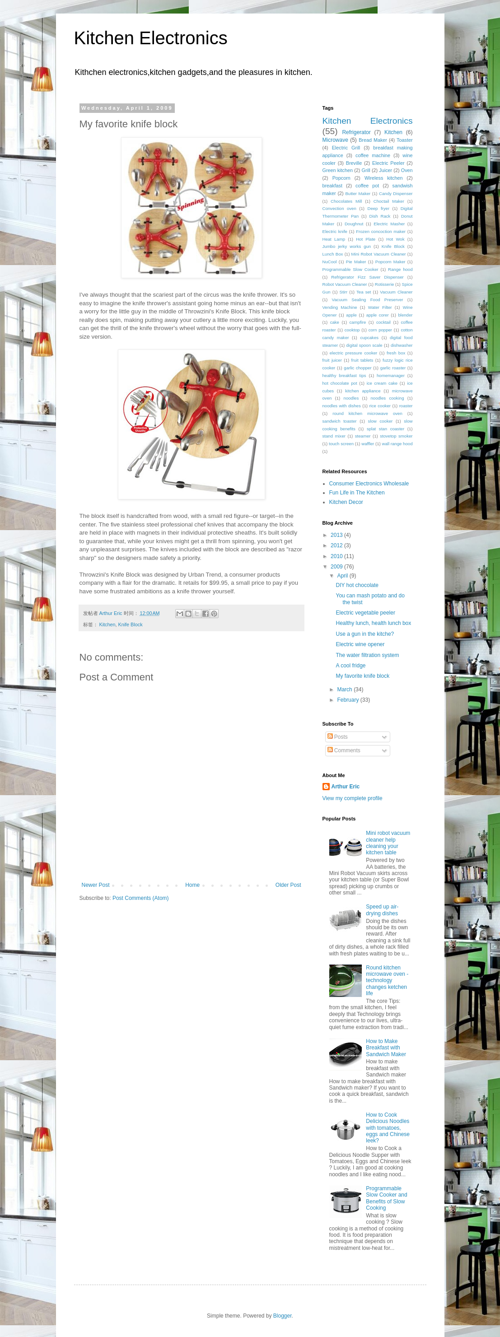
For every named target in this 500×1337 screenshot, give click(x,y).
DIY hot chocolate (357, 585)
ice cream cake (382, 383)
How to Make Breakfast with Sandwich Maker (386, 1047)
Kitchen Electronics (151, 38)
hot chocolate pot (339, 383)
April (343, 576)
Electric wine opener (360, 644)
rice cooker (380, 405)
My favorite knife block (362, 676)
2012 (337, 545)
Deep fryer (379, 208)
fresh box (396, 352)
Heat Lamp (333, 239)
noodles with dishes (341, 405)
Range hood (400, 269)
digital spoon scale (364, 345)
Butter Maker (357, 193)
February (348, 700)
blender (405, 314)
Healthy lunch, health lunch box (373, 623)
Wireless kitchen (383, 178)
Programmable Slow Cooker (350, 269)
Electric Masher (389, 223)
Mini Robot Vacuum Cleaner (378, 254)
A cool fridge (350, 665)
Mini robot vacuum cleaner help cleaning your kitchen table (388, 843)
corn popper (380, 329)
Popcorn (341, 178)
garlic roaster (393, 367)
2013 (337, 535)
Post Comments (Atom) (140, 898)
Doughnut (354, 223)
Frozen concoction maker (381, 231)
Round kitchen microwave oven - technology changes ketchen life (387, 980)
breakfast (332, 185)
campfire (358, 322)
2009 (337, 567)
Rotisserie (384, 284)
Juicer (385, 170)
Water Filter (380, 307)
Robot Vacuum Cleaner (344, 284)
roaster (406, 405)
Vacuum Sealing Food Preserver (367, 299)
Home (192, 885)
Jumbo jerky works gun (346, 246)
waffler (367, 443)
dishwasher (402, 345)
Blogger (282, 1316)
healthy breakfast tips (344, 375)
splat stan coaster (385, 428)
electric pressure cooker (354, 352)
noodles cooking (387, 398)
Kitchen (107, 624)
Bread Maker (373, 140)
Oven (407, 170)
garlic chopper (357, 367)
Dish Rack (380, 216)
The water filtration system (367, 655)
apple (351, 314)
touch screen (341, 443)
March (345, 689)
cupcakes (369, 337)
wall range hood (397, 443)
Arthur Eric (346, 786)
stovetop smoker (396, 435)
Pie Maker (356, 261)
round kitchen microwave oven (367, 413)
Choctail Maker (389, 201)
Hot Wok (395, 239)
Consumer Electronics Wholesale (369, 483)
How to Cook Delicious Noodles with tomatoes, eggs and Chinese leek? (388, 1128)
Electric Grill (346, 147)
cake (334, 322)
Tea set (363, 291)
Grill (366, 170)
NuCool (329, 261)
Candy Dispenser (395, 193)
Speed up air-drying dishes (382, 910)
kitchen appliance (362, 390)
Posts (337, 737)
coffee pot (367, 185)
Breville (354, 163)
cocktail (383, 322)
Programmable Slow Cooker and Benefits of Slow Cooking (386, 1198)
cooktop (352, 329)
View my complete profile (352, 798)
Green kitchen (337, 170)
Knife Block (130, 624)
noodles (351, 398)
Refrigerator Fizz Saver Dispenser (367, 277)
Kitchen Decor (346, 502)
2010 (337, 556)
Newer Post (96, 885)
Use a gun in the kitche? (365, 634)
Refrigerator (356, 132)
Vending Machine (339, 307)
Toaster (404, 140)
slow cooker (380, 421)
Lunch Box (332, 254)
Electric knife (334, 231)
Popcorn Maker (390, 261)
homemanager (391, 375)
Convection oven (339, 208)
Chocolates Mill (346, 201)
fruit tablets (362, 360)
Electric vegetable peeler (365, 613)
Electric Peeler (388, 163)
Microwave (335, 140)
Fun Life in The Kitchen (357, 492)
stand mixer (334, 435)
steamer (363, 435)
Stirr (344, 291)
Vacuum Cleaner (396, 291)
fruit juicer (332, 360)
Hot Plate (365, 239)
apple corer (377, 314)
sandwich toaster (339, 421)
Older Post (288, 885)
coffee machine (372, 155)
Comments (343, 750)
